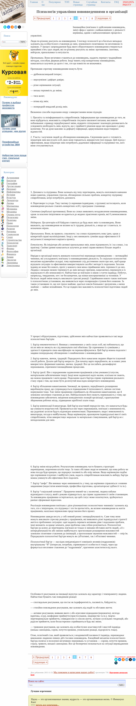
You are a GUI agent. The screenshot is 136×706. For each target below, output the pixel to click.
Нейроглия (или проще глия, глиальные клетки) (14, 158)
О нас (43, 3)
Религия (11, 228)
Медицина (12, 208)
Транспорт (12, 245)
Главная (34, 2)
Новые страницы (78, 3)
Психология (13, 225)
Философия (12, 251)
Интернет (11, 189)
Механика (12, 211)
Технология (12, 242)
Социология (13, 234)
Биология (11, 180)
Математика (13, 206)
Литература (12, 200)
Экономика (12, 262)
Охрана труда (13, 214)
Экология (11, 259)
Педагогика (12, 217)
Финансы (11, 254)
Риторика (11, 231)
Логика (10, 203)
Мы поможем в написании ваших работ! (74, 672)
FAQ (116, 2)
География (12, 183)
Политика (11, 220)
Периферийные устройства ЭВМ (11, 143)
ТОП (67, 2)
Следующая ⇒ (103, 18)
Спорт (10, 237)
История (11, 194)
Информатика (14, 191)
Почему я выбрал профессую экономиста (11, 105)
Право (10, 223)
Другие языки (14, 186)
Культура (11, 197)
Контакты (105, 2)
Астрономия (13, 177)
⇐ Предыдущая (42, 18)
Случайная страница (91, 3)
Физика (10, 248)
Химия (10, 257)
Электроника (13, 265)
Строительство (14, 240)
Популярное (55, 2)
